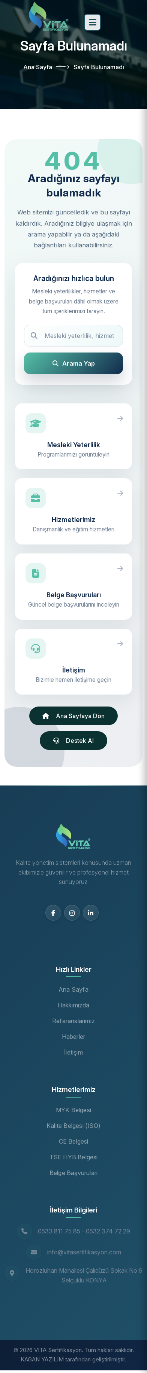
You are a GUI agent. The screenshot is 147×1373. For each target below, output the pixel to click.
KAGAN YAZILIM (42, 1359)
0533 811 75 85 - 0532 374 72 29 (84, 1231)
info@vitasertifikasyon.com (84, 1252)
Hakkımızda (74, 1005)
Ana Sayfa (37, 67)
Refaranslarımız (73, 1021)
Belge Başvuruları (74, 1173)
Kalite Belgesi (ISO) (73, 1125)
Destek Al (73, 740)
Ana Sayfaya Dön (73, 716)
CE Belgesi (73, 1141)
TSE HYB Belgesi (74, 1157)
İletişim (73, 1052)
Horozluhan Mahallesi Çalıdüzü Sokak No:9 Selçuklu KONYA (84, 1275)
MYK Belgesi (73, 1110)
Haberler (74, 1036)
